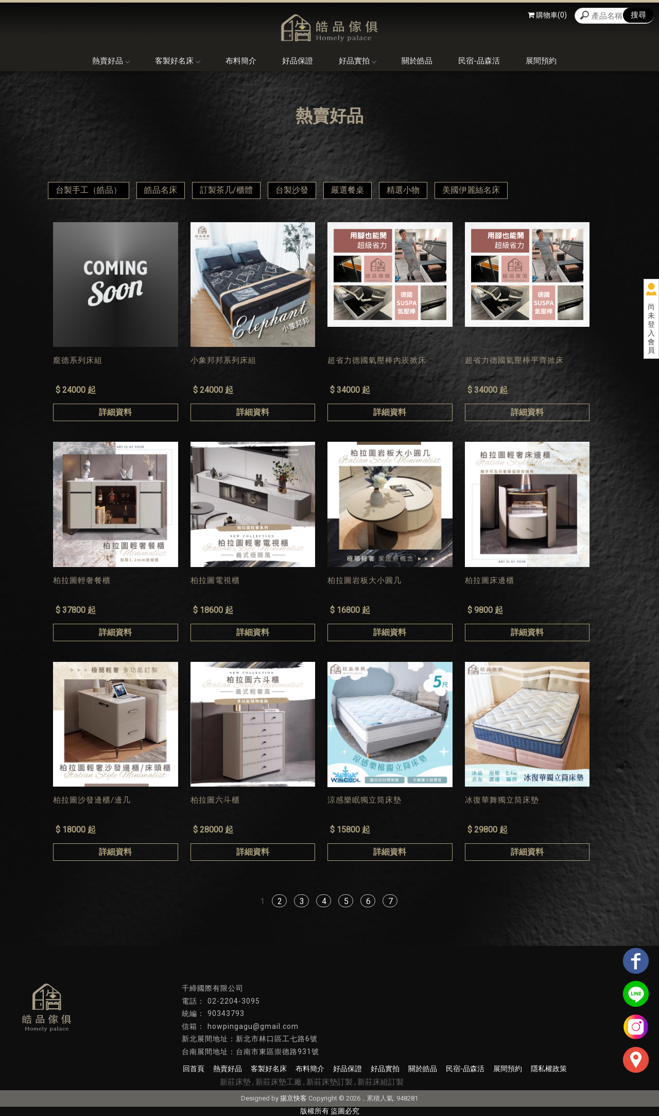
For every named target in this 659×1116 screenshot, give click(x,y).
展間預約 (541, 60)
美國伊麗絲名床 (471, 190)
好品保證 (297, 60)
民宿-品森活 (479, 60)
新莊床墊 (235, 1082)
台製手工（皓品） (89, 190)
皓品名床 (160, 190)
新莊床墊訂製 (329, 1082)
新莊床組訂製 (380, 1082)
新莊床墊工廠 (278, 1082)
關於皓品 (417, 60)
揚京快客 (293, 1098)
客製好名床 (177, 60)
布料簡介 (241, 60)
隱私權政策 (549, 1068)
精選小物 (403, 190)
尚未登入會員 (651, 328)
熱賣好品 (110, 60)
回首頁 (193, 1068)
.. (363, 1098)
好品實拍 (357, 60)
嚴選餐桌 (347, 190)
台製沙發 (291, 190)
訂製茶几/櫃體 (226, 190)
